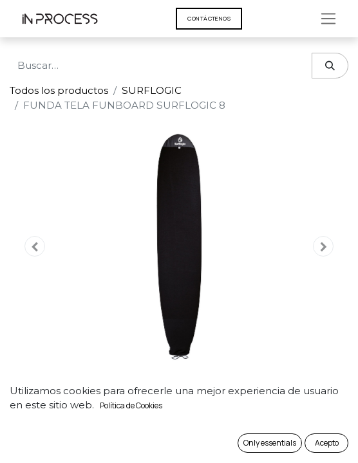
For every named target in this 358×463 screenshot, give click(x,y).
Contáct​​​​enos (209, 18)
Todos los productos (59, 90)
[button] (35, 246)
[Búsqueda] (330, 66)
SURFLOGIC (152, 90)
